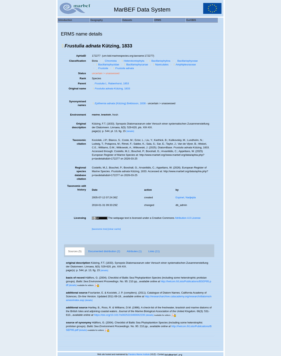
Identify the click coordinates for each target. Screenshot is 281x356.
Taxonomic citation (79, 142)
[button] (63, 46)
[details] (130, 131)
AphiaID (81, 55)
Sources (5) (75, 251)
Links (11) (154, 251)
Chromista (109, 60)
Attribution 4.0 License (188, 217)
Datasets (127, 20)
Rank (83, 78)
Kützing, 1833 (111, 88)
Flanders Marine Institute (139, 354)
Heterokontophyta (132, 60)
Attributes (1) (134, 251)
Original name (77, 88)
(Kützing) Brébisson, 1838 (119, 103)
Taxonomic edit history (76, 187)
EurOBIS (191, 20)
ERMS (157, 20)
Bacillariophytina (159, 60)
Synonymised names (77, 103)
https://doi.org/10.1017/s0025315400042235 (119, 314)
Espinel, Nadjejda (186, 197)
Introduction (65, 20)
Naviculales (160, 64)
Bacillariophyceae (186, 60)
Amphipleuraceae (184, 64)
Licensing (80, 217)
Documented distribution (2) (104, 251)
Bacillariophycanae (135, 64)
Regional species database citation (80, 173)
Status (82, 73)
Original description (79, 125)
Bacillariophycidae (107, 64)
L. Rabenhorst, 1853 (110, 83)
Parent (82, 83)
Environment (78, 114)
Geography (96, 20)
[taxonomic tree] (100, 229)
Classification (77, 60)
